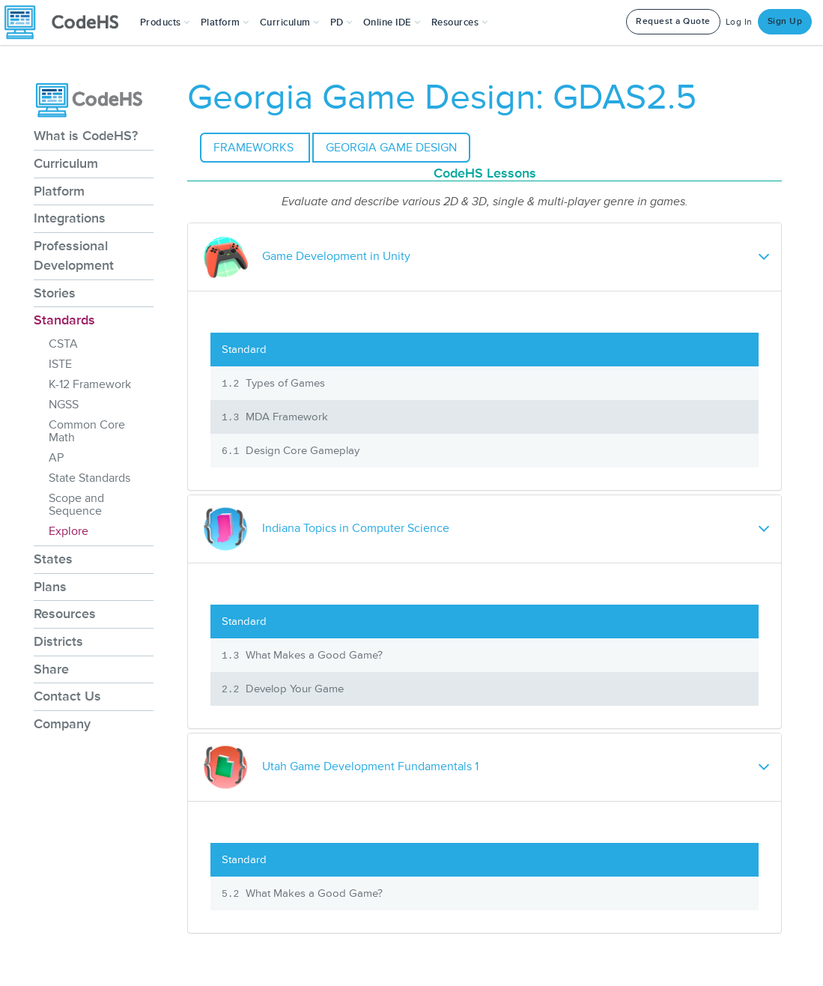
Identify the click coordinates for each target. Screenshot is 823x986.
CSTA (63, 343)
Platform (59, 191)
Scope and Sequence (76, 504)
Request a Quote (673, 21)
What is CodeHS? (86, 135)
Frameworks (255, 147)
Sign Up (785, 21)
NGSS (64, 404)
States (53, 559)
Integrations (70, 218)
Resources (65, 613)
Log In (739, 22)
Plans (50, 586)
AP (56, 457)
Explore (68, 531)
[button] (165, 22)
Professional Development (74, 255)
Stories (55, 293)
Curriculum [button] (290, 22)
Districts (58, 641)
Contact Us (67, 696)
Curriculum (66, 163)
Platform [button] (225, 22)
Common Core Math (87, 431)
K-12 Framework (90, 384)
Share (51, 669)
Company (62, 724)
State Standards (89, 478)
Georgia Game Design (391, 147)
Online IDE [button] (392, 22)
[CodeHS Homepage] (67, 22)
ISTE (60, 364)
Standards (64, 320)
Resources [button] (459, 22)
